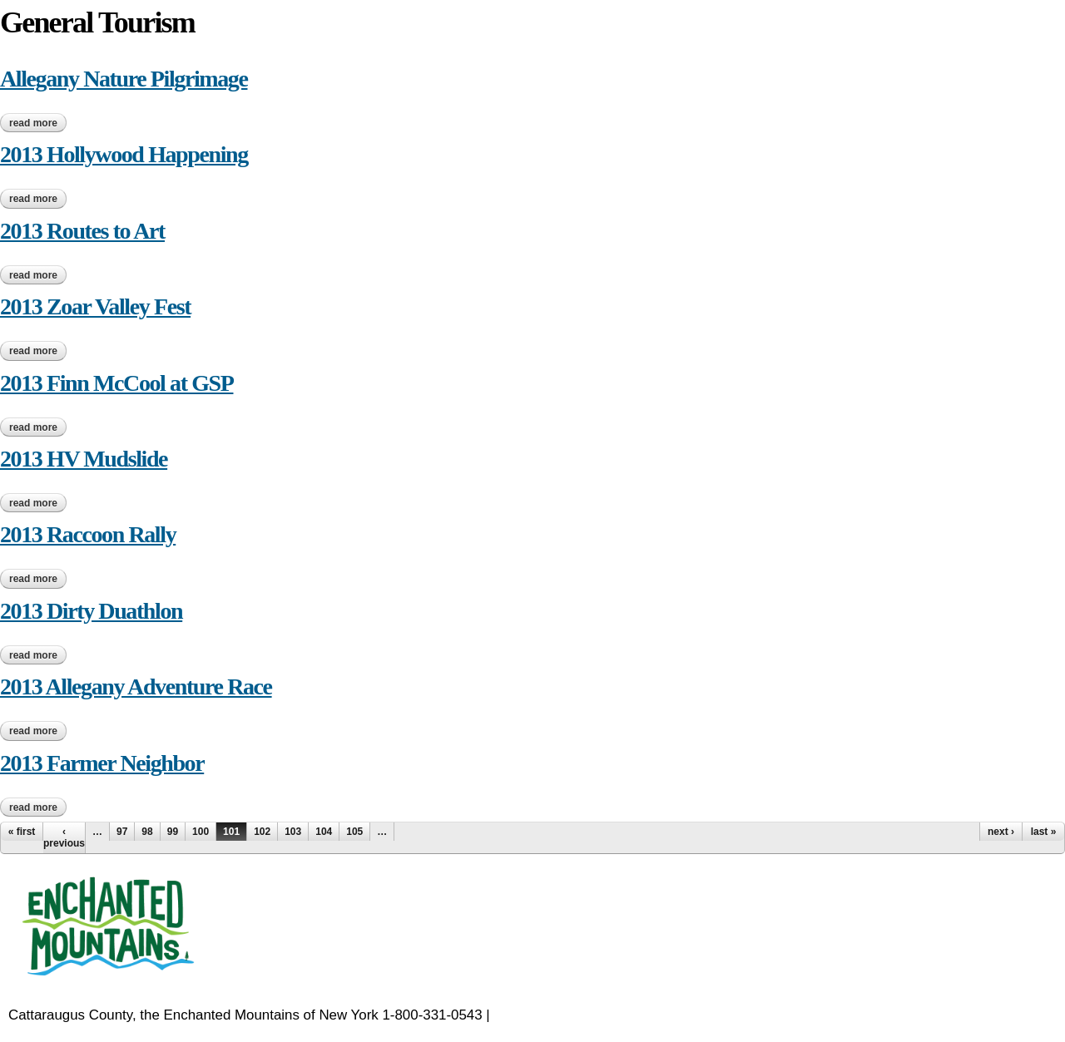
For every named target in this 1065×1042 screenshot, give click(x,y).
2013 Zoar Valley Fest (95, 306)
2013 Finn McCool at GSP (116, 383)
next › (1001, 831)
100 (200, 831)
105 (354, 831)
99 (172, 831)
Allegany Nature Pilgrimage (123, 78)
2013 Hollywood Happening (124, 154)
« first (22, 831)
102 (262, 831)
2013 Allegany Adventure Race (136, 686)
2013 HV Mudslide (83, 459)
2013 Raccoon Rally (88, 534)
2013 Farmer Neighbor (102, 763)
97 (121, 831)
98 (146, 831)
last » (1044, 831)
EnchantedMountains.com (574, 1015)
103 (293, 831)
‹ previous (64, 837)
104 (323, 831)
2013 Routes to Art (82, 231)
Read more (38, 123)
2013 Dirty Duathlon (91, 611)
